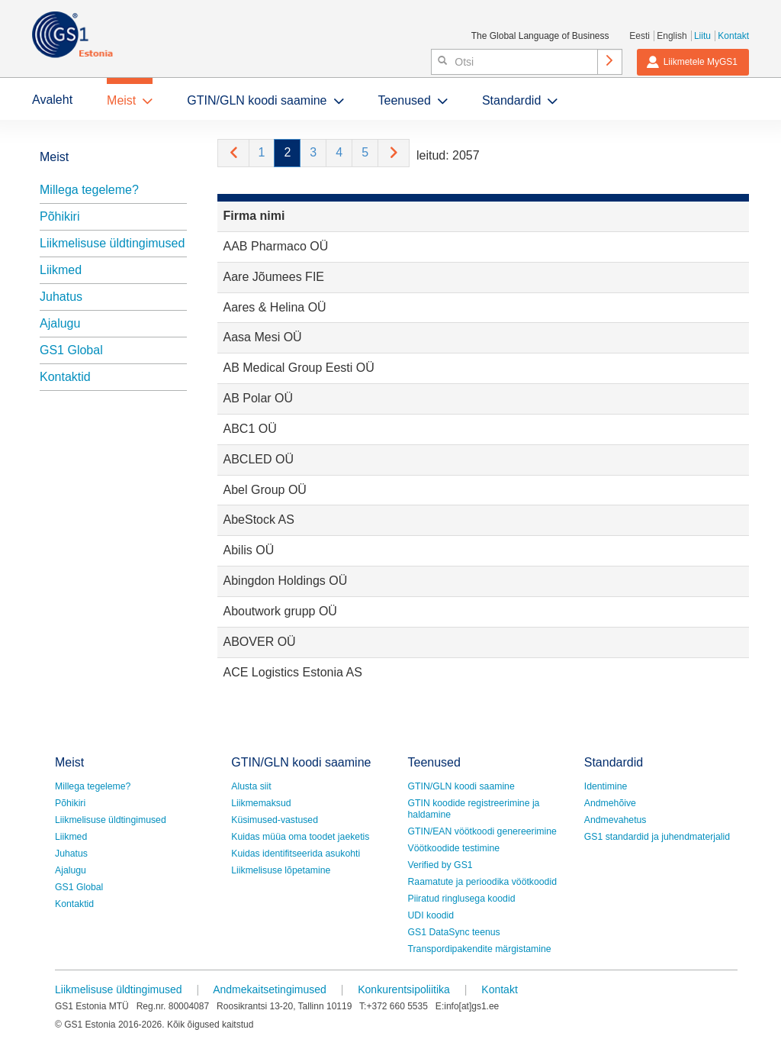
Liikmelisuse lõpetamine (280, 870)
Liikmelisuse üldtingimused (112, 243)
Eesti (639, 36)
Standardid (511, 100)
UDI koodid (431, 915)
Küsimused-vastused (274, 820)
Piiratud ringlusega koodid (462, 898)
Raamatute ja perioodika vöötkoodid (482, 881)
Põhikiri (59, 216)
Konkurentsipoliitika (404, 989)
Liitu (702, 36)
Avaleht (52, 99)
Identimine (606, 786)
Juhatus (61, 296)
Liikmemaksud (261, 803)
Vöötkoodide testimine (454, 848)
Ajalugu (60, 323)
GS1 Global (71, 350)
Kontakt (733, 36)
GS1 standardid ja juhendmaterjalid (657, 836)
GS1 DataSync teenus (454, 932)
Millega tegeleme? (89, 189)
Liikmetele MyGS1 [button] (692, 62)
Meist (121, 100)
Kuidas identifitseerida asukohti (295, 853)
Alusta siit (251, 786)
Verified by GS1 (440, 865)
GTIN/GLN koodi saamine (256, 100)
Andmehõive (610, 803)
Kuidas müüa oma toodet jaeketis (300, 836)
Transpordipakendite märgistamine (479, 949)
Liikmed (61, 269)
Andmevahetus (615, 820)
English (671, 36)
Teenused (404, 100)
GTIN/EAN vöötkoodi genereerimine (482, 831)
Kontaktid (65, 376)
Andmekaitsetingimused (269, 989)
